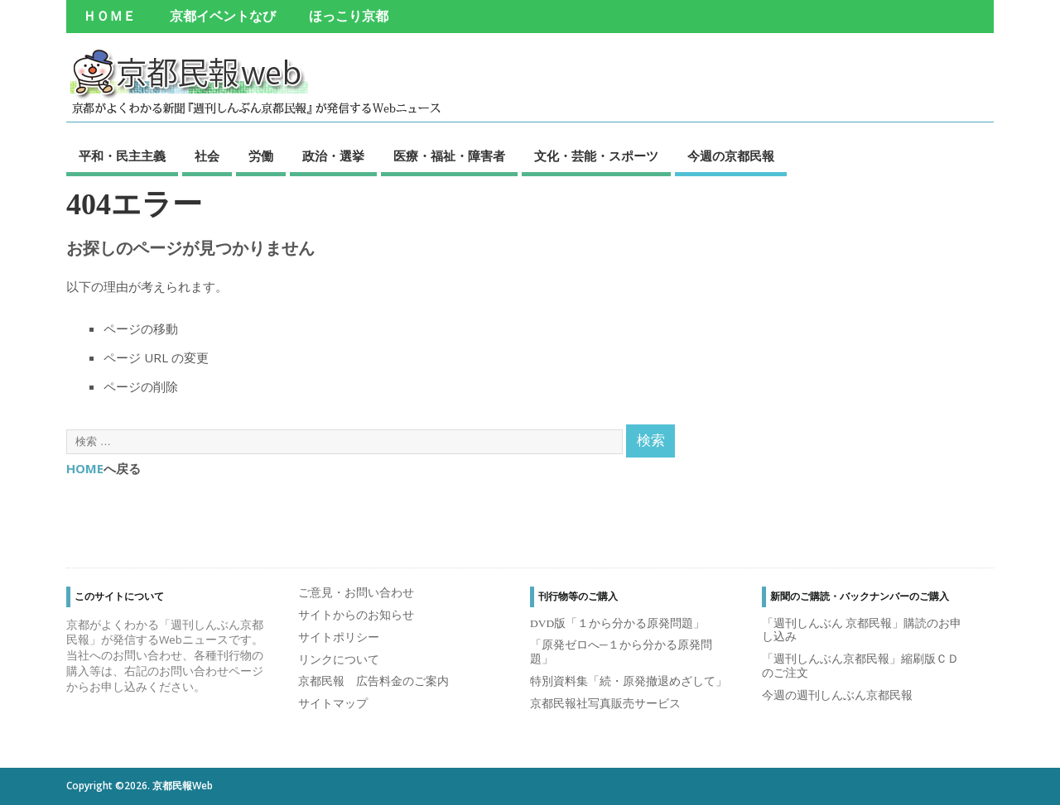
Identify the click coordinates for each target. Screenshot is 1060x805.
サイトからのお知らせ (356, 615)
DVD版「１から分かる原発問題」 (617, 623)
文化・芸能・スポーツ (596, 156)
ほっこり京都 (348, 16)
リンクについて (338, 660)
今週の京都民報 (730, 156)
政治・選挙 (333, 156)
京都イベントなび (223, 16)
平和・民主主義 (122, 156)
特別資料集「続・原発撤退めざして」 (628, 681)
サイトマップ (333, 703)
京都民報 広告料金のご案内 (373, 681)
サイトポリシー (338, 637)
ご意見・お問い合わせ (356, 593)
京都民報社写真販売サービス (605, 703)
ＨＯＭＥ (109, 16)
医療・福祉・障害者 (449, 156)
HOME (85, 468)
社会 (207, 156)
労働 (260, 156)
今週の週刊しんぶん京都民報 (837, 695)
